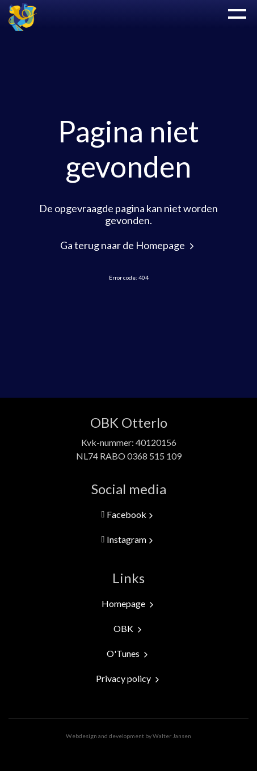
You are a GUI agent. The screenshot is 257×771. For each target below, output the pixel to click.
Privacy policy (129, 678)
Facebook (129, 514)
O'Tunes (128, 653)
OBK (128, 628)
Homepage (129, 603)
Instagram (129, 539)
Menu (237, 14)
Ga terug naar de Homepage (128, 245)
